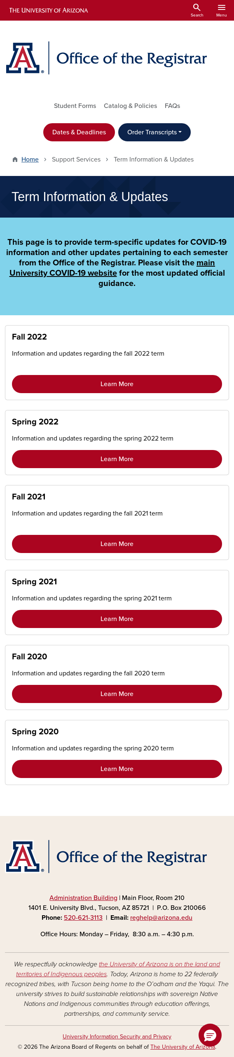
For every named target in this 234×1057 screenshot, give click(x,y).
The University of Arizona (182, 1046)
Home (30, 159)
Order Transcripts (152, 132)
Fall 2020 (29, 657)
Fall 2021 (28, 497)
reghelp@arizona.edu (161, 918)
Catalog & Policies (130, 106)
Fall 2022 (29, 337)
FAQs (172, 106)
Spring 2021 (34, 582)
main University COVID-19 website (112, 268)
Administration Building (83, 898)
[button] (210, 1035)
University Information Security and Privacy (117, 1036)
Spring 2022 (35, 422)
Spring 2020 (35, 732)
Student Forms (75, 106)
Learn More (117, 384)
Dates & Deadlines (79, 132)
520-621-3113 (83, 918)
